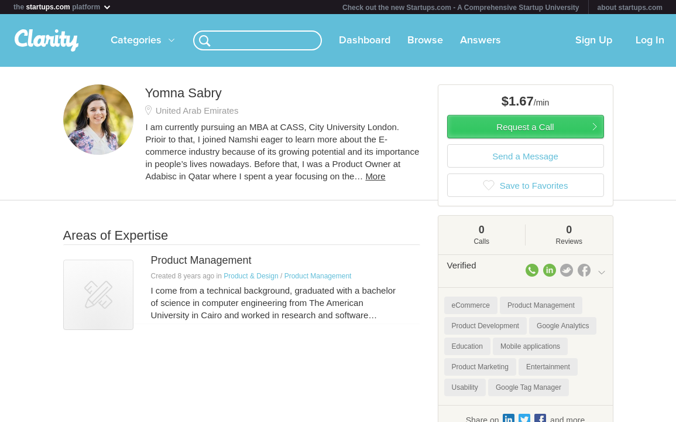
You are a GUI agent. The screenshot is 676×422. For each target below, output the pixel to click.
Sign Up (593, 40)
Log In (650, 40)
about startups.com (630, 8)
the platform (62, 7)
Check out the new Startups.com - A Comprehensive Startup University (460, 8)
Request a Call (525, 127)
